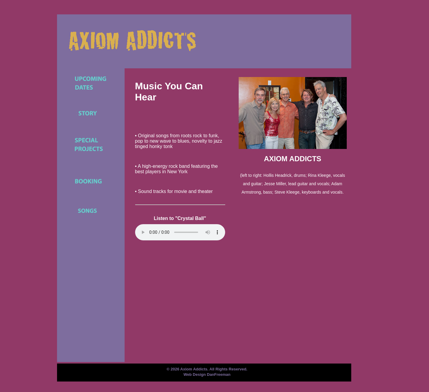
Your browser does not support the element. (180, 232)
